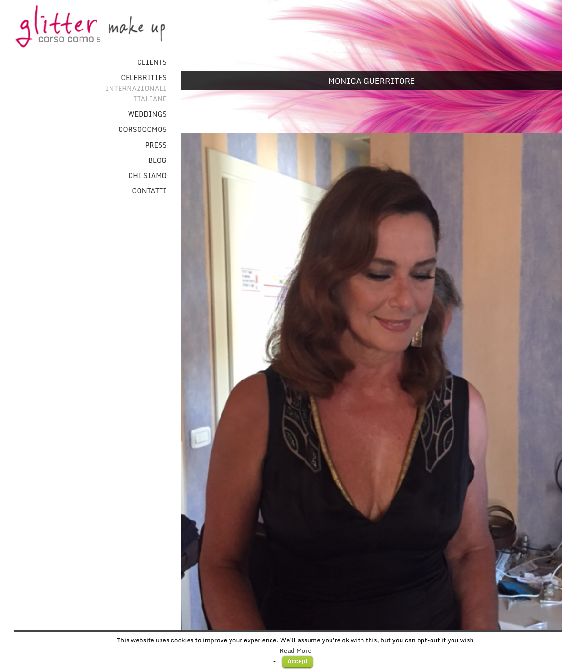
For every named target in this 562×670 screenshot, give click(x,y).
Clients (152, 62)
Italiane (150, 99)
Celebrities (144, 77)
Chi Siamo (147, 175)
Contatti (149, 191)
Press (156, 145)
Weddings (147, 114)
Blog (157, 160)
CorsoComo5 (142, 129)
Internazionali (136, 88)
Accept (297, 661)
